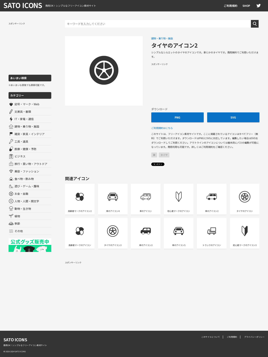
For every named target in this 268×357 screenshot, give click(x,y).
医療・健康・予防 (25, 149)
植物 (17, 216)
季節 (17, 223)
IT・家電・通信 (24, 119)
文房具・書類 (23, 112)
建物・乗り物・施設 (27, 126)
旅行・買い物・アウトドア (31, 164)
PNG (177, 117)
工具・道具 (21, 141)
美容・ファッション (27, 171)
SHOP (246, 6)
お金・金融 (21, 194)
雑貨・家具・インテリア (30, 134)
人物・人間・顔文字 (27, 201)
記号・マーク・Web (27, 104)
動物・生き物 (23, 209)
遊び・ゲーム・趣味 (27, 186)
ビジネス (20, 156)
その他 (19, 231)
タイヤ (164, 155)
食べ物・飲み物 (24, 179)
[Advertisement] (30, 48)
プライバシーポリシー (254, 336)
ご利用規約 (230, 6)
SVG (233, 117)
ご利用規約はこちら (162, 128)
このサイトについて (210, 336)
